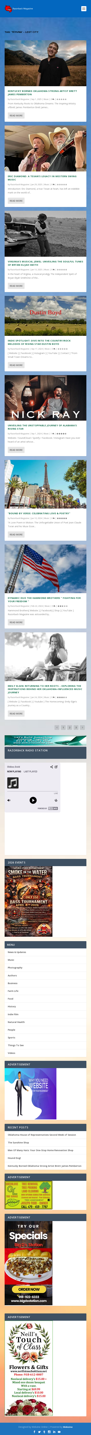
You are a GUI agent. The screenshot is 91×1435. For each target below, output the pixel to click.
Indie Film (13, 1014)
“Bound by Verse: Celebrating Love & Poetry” (39, 513)
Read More (16, 115)
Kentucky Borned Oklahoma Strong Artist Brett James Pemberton (44, 1165)
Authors (12, 975)
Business (12, 983)
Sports (11, 1037)
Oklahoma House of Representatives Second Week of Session (42, 1134)
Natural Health (16, 1022)
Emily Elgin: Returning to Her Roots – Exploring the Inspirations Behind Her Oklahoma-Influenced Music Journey (45, 689)
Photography (15, 967)
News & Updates (17, 952)
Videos (11, 1053)
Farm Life (13, 990)
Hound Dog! (14, 1157)
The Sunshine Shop (18, 1142)
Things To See (16, 1045)
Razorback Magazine (20, 99)
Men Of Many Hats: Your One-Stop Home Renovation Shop (40, 1150)
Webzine (68, 1427)
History (12, 1006)
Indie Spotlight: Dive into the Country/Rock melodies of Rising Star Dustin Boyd (39, 342)
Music (46, 99)
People (11, 1029)
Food (10, 998)
